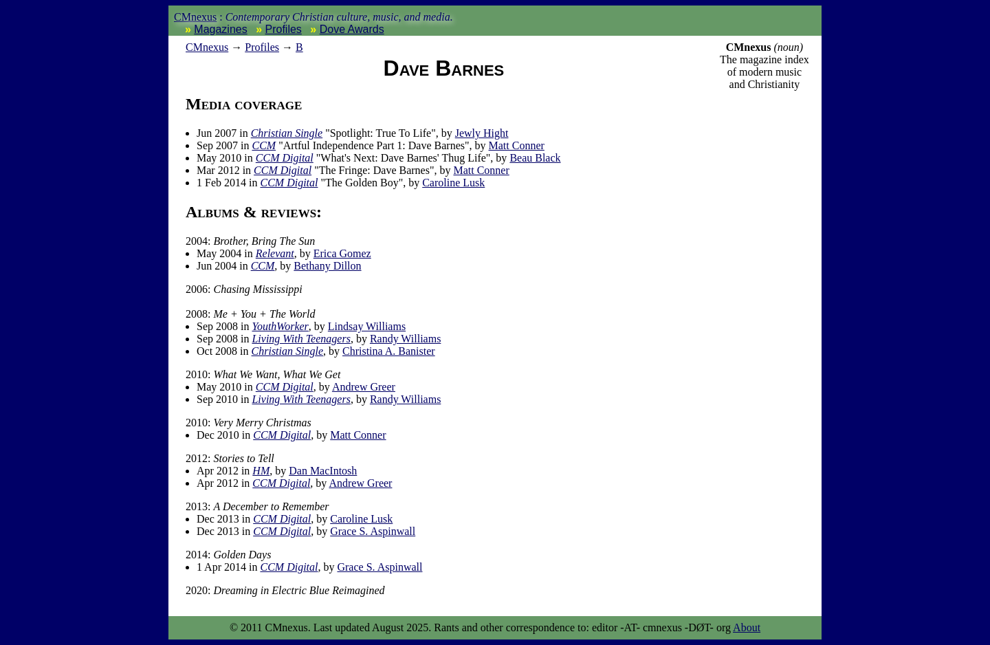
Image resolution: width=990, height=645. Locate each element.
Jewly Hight (482, 133)
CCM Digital (285, 158)
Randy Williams (405, 339)
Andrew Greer (363, 387)
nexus (207, 47)
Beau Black (534, 158)
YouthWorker (280, 326)
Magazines (220, 29)
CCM (264, 145)
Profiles (283, 29)
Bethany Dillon (327, 266)
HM (261, 471)
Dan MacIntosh (323, 471)
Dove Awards (352, 29)
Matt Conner (516, 145)
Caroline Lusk (453, 182)
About (746, 627)
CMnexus (195, 17)
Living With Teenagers (301, 339)
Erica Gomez (342, 253)
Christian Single (286, 133)
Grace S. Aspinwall (372, 531)
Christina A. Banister (388, 351)
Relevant (275, 253)
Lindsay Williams (367, 326)
